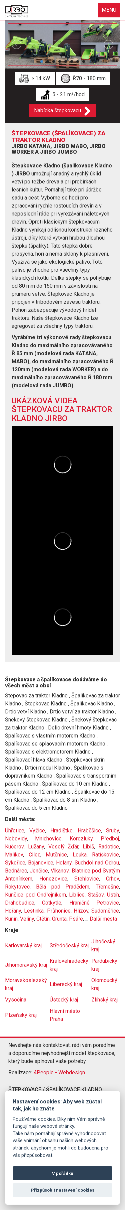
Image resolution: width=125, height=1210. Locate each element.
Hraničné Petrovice (94, 903)
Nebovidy (16, 838)
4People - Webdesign (59, 1072)
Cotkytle (51, 903)
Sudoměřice (105, 911)
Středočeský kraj (69, 945)
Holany (64, 862)
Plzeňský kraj (21, 1015)
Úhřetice (14, 830)
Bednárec (16, 870)
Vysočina (15, 999)
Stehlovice (86, 879)
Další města (103, 919)
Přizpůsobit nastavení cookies (62, 1190)
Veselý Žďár (63, 846)
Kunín (11, 919)
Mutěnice (56, 854)
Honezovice (53, 879)
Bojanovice (40, 862)
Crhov (112, 879)
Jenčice (39, 870)
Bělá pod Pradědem (63, 887)
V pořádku (62, 1173)
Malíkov (14, 854)
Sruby (112, 830)
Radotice (108, 846)
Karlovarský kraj (23, 945)
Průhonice (59, 911)
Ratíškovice (105, 854)
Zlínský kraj (104, 999)
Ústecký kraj (64, 999)
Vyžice (37, 830)
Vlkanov (60, 870)
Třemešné (107, 887)
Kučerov (14, 846)
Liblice (77, 895)
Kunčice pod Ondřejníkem (35, 895)
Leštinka (34, 911)
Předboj (110, 838)
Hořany (13, 911)
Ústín (113, 895)
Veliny (27, 919)
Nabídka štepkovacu (57, 110)
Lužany (36, 846)
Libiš (88, 846)
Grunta (59, 919)
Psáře (76, 919)
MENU (109, 10)
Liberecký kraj (66, 984)
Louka (80, 854)
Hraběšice (89, 830)
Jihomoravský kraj (26, 965)
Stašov (96, 895)
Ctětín (43, 919)
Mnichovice (48, 838)
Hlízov (81, 911)
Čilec (34, 854)
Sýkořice (15, 862)
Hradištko (61, 830)
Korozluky (81, 838)
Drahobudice (19, 903)
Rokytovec (17, 887)
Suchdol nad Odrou (97, 862)
